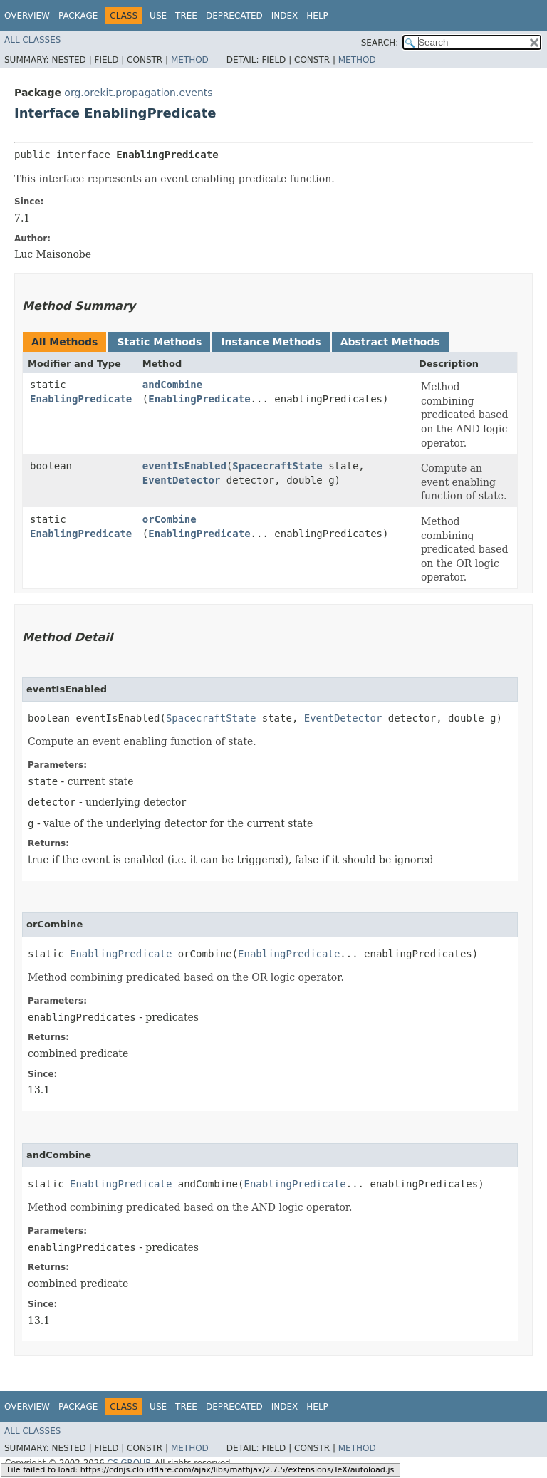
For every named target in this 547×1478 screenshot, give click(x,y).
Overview (27, 16)
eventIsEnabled (184, 466)
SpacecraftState (277, 466)
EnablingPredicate (81, 399)
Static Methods (159, 342)
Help (317, 16)
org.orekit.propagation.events (138, 92)
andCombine (172, 384)
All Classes (32, 40)
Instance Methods (271, 342)
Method (190, 60)
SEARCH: (380, 43)
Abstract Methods (390, 342)
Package (78, 16)
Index (284, 16)
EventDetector (181, 480)
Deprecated (234, 16)
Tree (186, 16)
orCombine (169, 519)
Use (158, 16)
